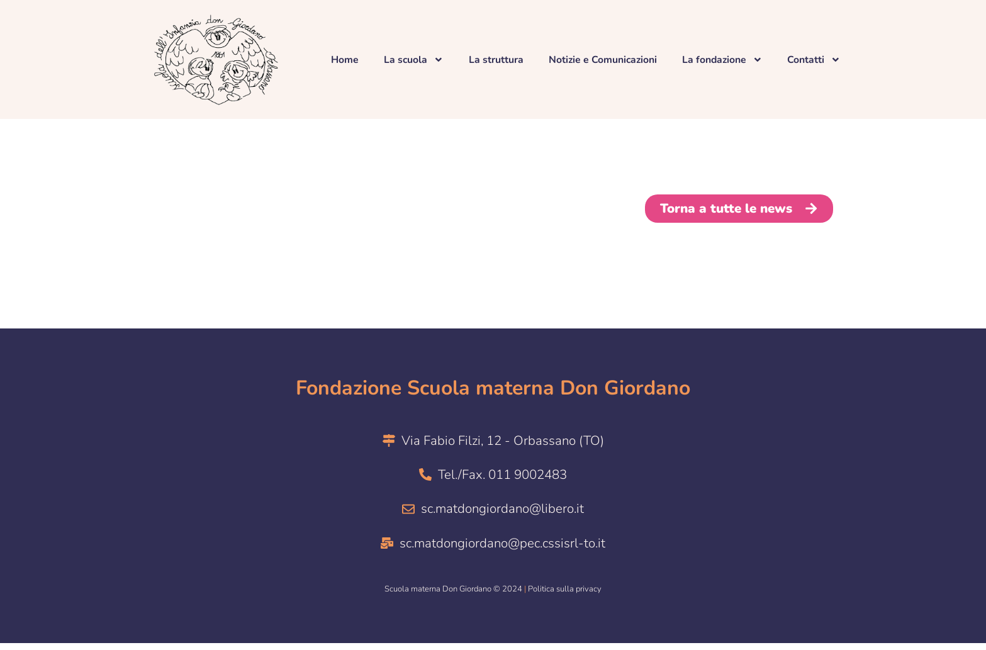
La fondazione (724, 59)
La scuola (412, 59)
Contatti (816, 59)
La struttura (495, 60)
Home (343, 60)
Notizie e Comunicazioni (602, 60)
